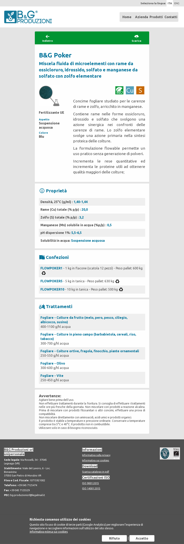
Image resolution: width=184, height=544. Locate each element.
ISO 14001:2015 (91, 488)
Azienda (141, 17)
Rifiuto (114, 538)
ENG (176, 3)
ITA (170, 3)
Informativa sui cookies (95, 460)
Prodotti (156, 17)
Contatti (170, 17)
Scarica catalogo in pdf (95, 471)
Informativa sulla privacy (96, 455)
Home (126, 17)
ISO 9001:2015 (90, 483)
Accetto (142, 538)
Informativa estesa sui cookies (49, 531)
